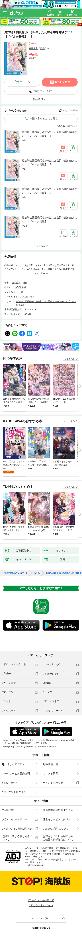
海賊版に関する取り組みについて (17, 838)
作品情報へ (39, 99)
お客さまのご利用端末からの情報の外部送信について (58, 838)
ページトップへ (41, 918)
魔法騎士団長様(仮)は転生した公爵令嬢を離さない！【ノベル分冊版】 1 (49, 134)
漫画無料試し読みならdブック (15, 573)
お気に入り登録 (70, 110)
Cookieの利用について (56, 828)
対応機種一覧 (50, 764)
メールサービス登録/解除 (16, 773)
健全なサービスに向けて (57, 819)
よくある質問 (50, 773)
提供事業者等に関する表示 (58, 810)
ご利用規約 (8, 810)
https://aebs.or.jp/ (36, 865)
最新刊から (72, 126)
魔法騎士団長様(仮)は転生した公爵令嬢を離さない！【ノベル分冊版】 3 (49, 191)
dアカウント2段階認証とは (17, 828)
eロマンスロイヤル (25, 297)
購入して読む (62, 82)
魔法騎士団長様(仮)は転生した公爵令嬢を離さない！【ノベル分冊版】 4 (49, 219)
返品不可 (32, 58)
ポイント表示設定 (53, 782)
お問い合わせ (9, 782)
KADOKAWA (20, 287)
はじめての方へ (13, 764)
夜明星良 (33, 48)
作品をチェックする (43, 91)
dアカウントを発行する (41, 900)
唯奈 (42, 48)
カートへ (25, 82)
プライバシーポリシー (14, 819)
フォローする (47, 48)
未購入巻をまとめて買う (44, 118)
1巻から (61, 126)
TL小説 (19, 292)
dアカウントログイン (14, 792)
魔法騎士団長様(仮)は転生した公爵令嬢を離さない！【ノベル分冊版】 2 (49, 162)
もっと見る (69, 358)
